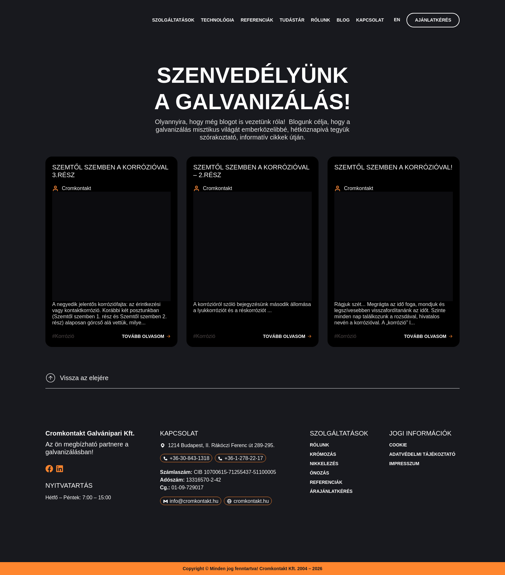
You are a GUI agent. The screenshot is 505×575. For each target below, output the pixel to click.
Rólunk (320, 20)
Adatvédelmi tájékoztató (422, 454)
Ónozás (319, 472)
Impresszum (404, 463)
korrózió (64, 336)
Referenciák (257, 20)
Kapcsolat (370, 20)
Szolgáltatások (173, 20)
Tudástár (292, 20)
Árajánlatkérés (331, 491)
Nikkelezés (324, 463)
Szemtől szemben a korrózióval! (393, 167)
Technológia (217, 20)
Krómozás (323, 454)
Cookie (398, 444)
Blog (343, 20)
